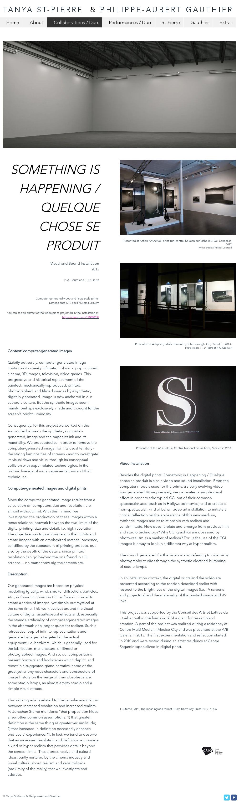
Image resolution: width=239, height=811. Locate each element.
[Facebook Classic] (234, 798)
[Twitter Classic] (227, 798)
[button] (119, 94)
